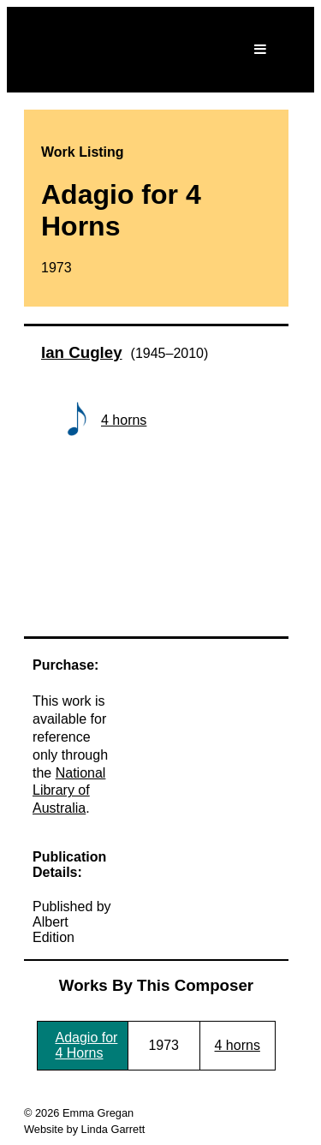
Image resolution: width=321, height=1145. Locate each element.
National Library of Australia (69, 791)
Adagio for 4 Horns (86, 1045)
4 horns (123, 420)
